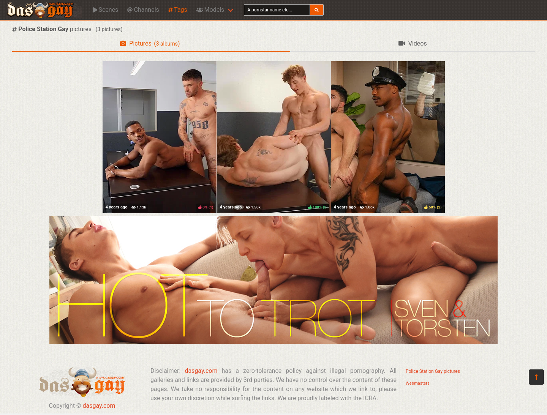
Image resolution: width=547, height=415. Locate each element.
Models (210, 9)
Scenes (105, 9)
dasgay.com (98, 405)
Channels (143, 9)
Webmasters (418, 383)
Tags (177, 9)
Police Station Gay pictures (433, 371)
